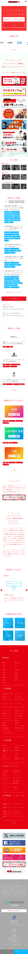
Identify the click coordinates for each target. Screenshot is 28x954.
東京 (6, 201)
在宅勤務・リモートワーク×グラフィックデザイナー (13, 808)
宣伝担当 (4, 725)
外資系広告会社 (16, 771)
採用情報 (14, 931)
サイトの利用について (14, 937)
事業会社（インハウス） (6, 177)
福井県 (4, 682)
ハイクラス (15, 773)
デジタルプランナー (7, 715)
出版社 (16, 756)
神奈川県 (17, 670)
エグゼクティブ (6, 775)
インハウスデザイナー (19, 730)
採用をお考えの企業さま (14, 911)
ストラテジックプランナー (8, 700)
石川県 (4, 680)
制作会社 (17, 747)
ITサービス (5, 753)
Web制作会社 (18, 750)
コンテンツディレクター (8, 720)
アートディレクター (7, 710)
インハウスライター (7, 730)
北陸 (4, 667)
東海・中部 (17, 662)
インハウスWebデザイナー (8, 733)
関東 (4, 662)
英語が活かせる (16, 780)
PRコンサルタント (19, 697)
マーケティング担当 (6, 167)
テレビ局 (17, 753)
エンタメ (15, 789)
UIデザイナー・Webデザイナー (20, 707)
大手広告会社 (6, 306)
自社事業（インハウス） (20, 758)
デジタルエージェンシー (20, 745)
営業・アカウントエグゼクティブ (8, 694)
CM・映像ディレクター (20, 710)
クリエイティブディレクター (8, 704)
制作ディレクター (6, 697)
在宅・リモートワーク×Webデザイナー (12, 313)
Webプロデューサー (7, 718)
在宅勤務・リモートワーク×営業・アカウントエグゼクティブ (13, 804)
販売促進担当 (5, 728)
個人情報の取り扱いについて (14, 939)
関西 (4, 665)
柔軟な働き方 (16, 783)
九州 (16, 665)
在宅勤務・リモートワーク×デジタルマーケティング (13, 816)
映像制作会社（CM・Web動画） (8, 750)
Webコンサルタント (19, 713)
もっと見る (13, 50)
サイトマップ (14, 933)
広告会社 (15, 177)
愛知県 (4, 672)
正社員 (11, 306)
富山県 (16, 680)
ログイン (7, 951)
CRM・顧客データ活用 (19, 728)
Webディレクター (18, 718)
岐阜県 (16, 672)
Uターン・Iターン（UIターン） (8, 784)
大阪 (17, 201)
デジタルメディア (6, 758)
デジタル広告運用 (18, 715)
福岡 (22, 201)
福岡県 (16, 677)
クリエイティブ (16, 775)
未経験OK (15, 787)
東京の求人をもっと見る (13, 292)
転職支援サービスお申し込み (21, 951)
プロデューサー (18, 693)
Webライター (18, 720)
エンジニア (5, 780)
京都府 (16, 675)
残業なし (15, 186)
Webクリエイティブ (7, 778)
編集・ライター (6, 723)
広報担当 (15, 167)
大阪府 (4, 675)
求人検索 (22, 2)
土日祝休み (6, 186)
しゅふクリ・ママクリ (7, 787)
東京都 (4, 670)
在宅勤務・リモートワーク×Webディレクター (13, 813)
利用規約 (14, 935)
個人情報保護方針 (14, 941)
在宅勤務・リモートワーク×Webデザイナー (12, 811)
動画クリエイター (6, 713)
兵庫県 (4, 677)
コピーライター (18, 703)
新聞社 (4, 756)
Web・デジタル (16, 778)
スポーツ (4, 789)
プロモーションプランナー (20, 700)
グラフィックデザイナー (8, 707)
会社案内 (14, 929)
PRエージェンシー (7, 747)
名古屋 (11, 201)
